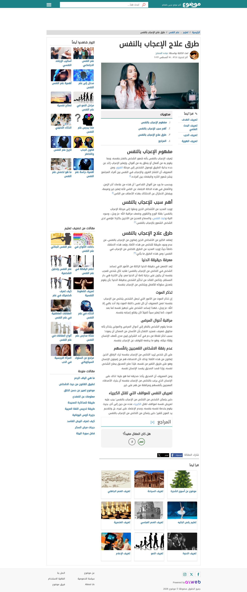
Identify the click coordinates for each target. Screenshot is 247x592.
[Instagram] (184, 574)
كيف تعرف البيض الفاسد (81, 421)
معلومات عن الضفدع (84, 396)
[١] (130, 176)
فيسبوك (179, 455)
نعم (141, 441)
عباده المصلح (162, 53)
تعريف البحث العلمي (190, 127)
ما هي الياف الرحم (84, 378)
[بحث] (143, 5)
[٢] (135, 222)
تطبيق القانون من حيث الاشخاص (77, 384)
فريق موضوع (58, 584)
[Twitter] (191, 574)
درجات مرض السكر (85, 427)
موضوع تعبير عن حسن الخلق (79, 390)
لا (132, 441)
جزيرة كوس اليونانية (83, 415)
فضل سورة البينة (85, 433)
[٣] (135, 253)
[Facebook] (198, 574)
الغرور (119, 167)
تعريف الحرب (190, 135)
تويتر (166, 455)
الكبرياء (137, 404)
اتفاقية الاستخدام (56, 579)
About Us (90, 584)
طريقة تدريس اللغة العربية (80, 409)
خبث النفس (159, 218)
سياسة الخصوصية (86, 579)
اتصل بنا (61, 573)
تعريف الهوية (189, 141)
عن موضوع (89, 573)
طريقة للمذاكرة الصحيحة (81, 402)
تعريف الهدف (189, 119)
